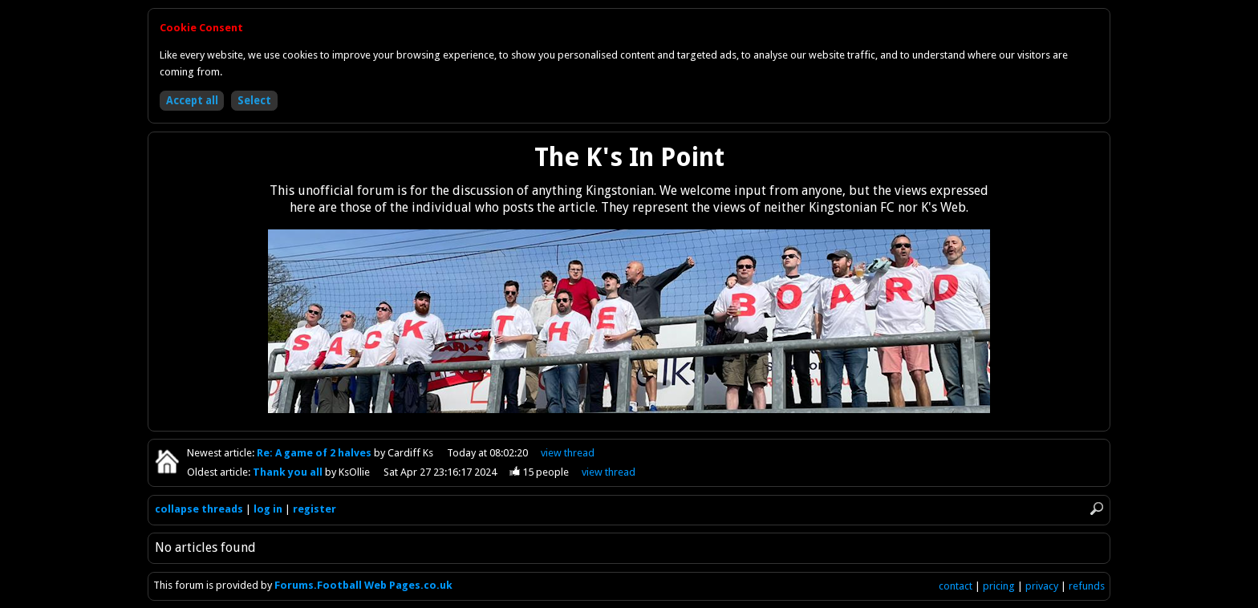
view (568, 453)
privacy (1041, 586)
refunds (1087, 586)
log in (268, 509)
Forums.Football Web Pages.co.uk (363, 585)
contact (955, 586)
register (314, 509)
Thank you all (289, 472)
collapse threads (199, 509)
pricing (999, 586)
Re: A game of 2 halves (315, 453)
